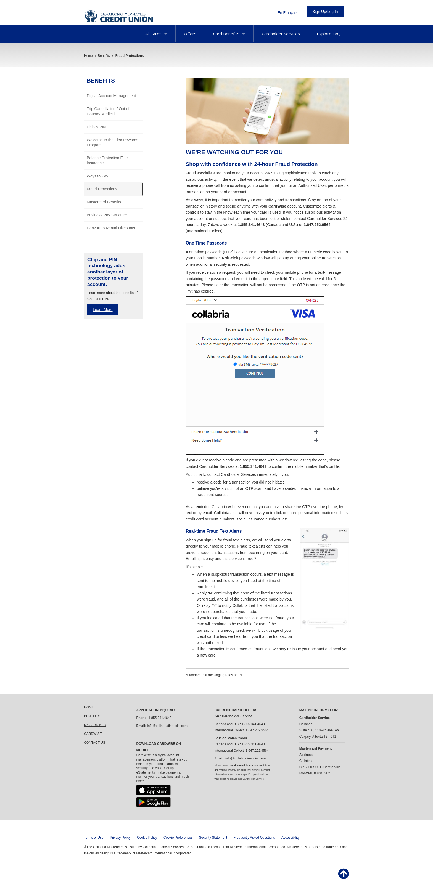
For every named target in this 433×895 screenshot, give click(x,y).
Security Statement (213, 838)
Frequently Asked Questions (254, 838)
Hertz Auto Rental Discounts (111, 228)
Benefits (101, 80)
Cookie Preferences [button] (177, 838)
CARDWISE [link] (93, 734)
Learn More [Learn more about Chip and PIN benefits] (103, 309)
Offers (190, 33)
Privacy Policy (120, 838)
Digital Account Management (111, 96)
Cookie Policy (147, 838)
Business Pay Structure (107, 215)
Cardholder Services (281, 33)
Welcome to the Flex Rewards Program (112, 142)
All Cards (156, 33)
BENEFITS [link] (92, 716)
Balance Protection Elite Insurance (107, 160)
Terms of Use (94, 838)
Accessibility (290, 838)
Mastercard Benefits (104, 202)
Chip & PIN (96, 127)
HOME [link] (89, 707)
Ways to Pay (97, 176)
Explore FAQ (328, 33)
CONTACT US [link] (94, 743)
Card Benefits (229, 33)
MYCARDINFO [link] (95, 725)
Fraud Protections (102, 189)
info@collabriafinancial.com (167, 726)
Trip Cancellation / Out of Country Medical (108, 111)
